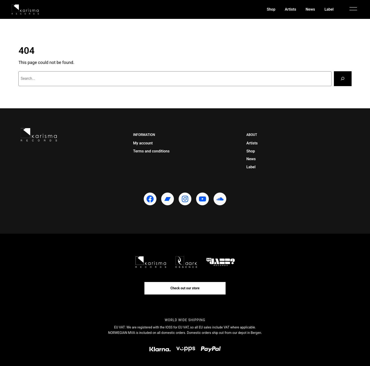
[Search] (342, 78)
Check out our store (184, 288)
